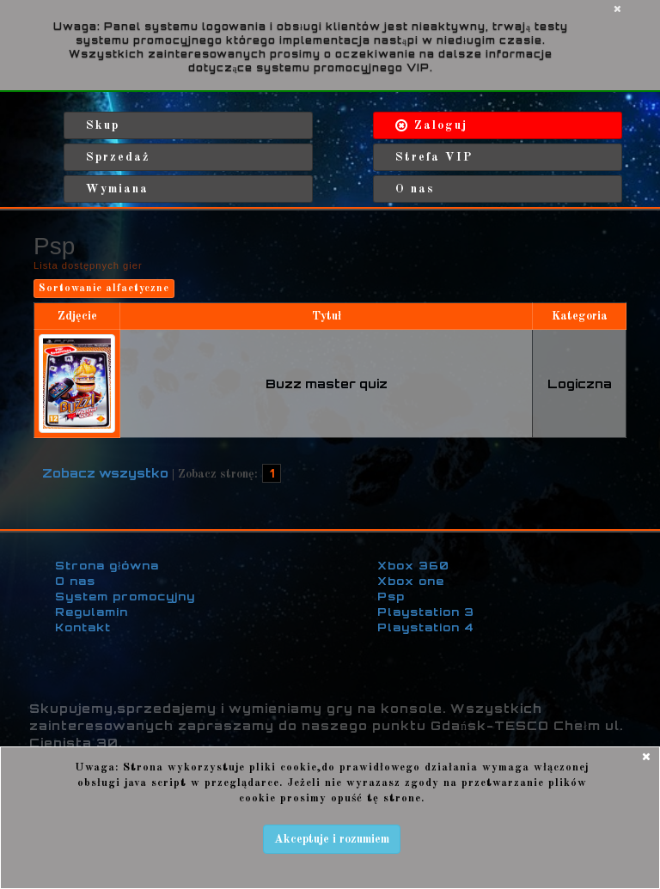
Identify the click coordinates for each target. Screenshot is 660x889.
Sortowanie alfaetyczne (104, 288)
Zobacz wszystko (105, 473)
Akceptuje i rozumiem (331, 839)
